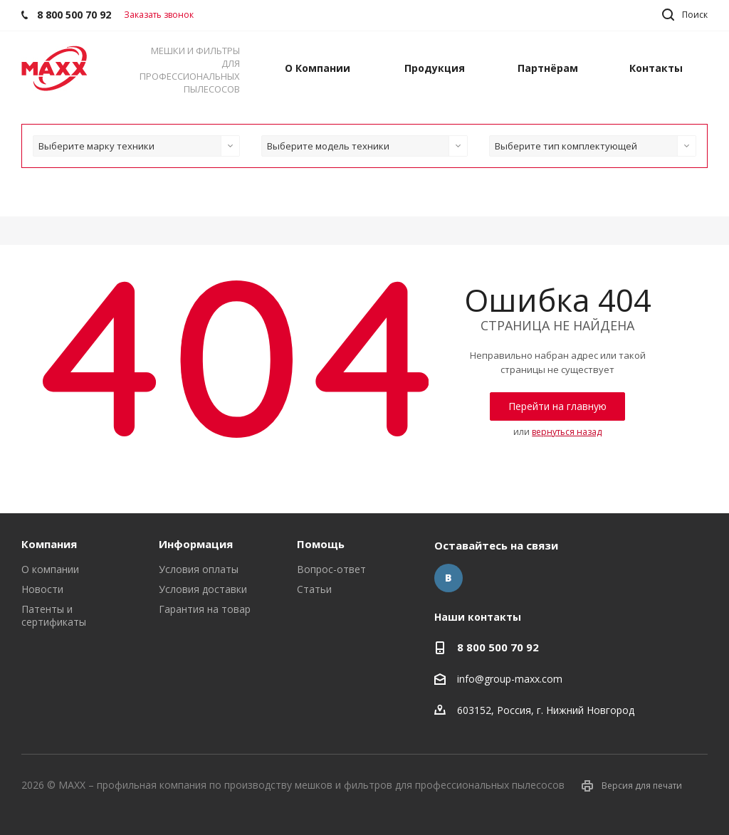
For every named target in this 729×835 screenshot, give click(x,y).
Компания (49, 544)
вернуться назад (567, 432)
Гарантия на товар (205, 609)
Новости (42, 589)
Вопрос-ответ (331, 569)
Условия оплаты (198, 569)
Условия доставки (203, 589)
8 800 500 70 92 (498, 647)
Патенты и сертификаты (53, 615)
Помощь (321, 544)
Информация (196, 544)
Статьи (314, 589)
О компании (50, 569)
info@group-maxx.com (509, 679)
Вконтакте (448, 578)
